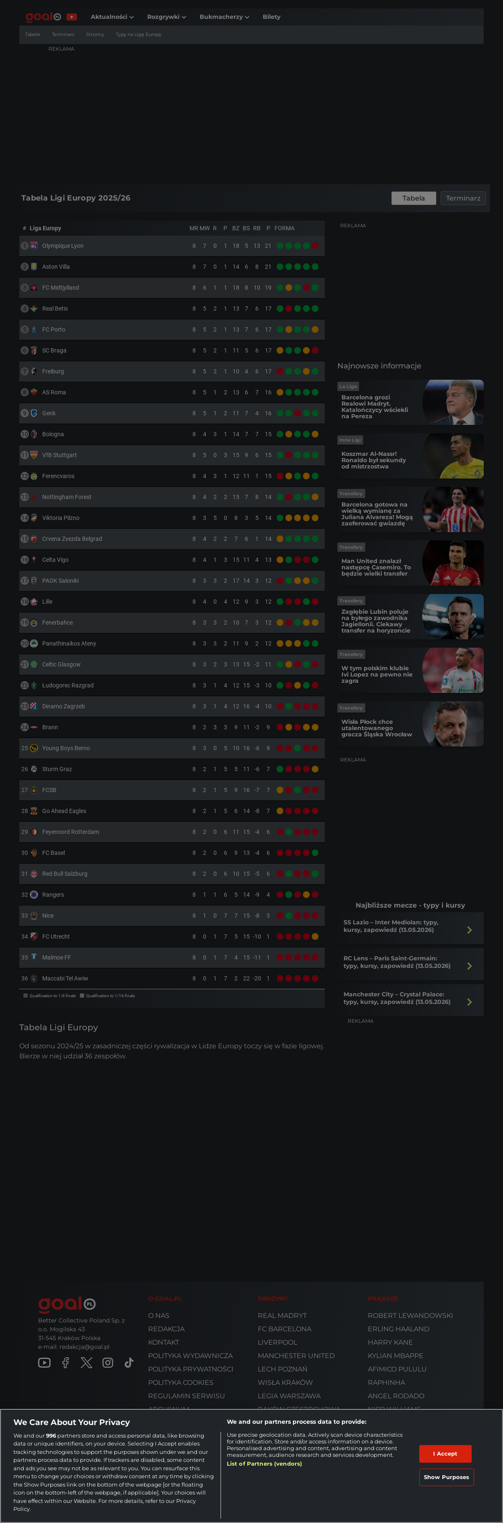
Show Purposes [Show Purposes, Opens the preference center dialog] (447, 1477)
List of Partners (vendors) (264, 1463)
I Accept (445, 1453)
